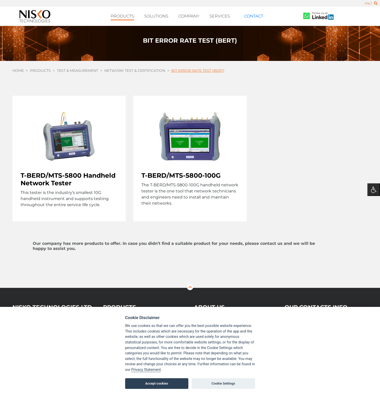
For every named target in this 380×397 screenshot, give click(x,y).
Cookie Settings (223, 383)
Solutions (162, 15)
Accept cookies (156, 383)
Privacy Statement (146, 370)
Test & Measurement (77, 69)
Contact (249, 15)
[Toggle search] (375, 3)
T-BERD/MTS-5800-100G (181, 173)
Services (221, 15)
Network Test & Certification (134, 69)
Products (130, 15)
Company (192, 15)
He (367, 3)
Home (18, 69)
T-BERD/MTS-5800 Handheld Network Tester (68, 177)
